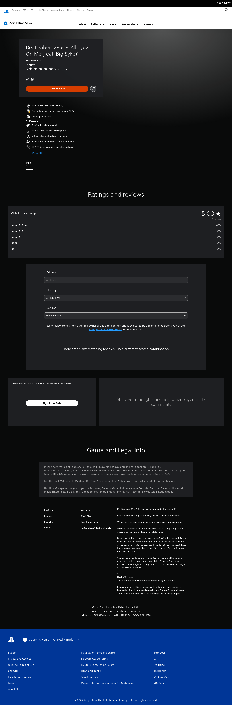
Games (14, 10)
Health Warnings (125, 573)
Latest (82, 20)
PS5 (24, 10)
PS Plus (42, 10)
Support (90, 10)
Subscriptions (130, 20)
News (69, 10)
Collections (98, 20)
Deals (113, 20)
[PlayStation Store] (19, 20)
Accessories (56, 10)
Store (79, 10)
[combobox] (116, 276)
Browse (148, 20)
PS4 (32, 10)
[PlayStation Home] (6, 10)
